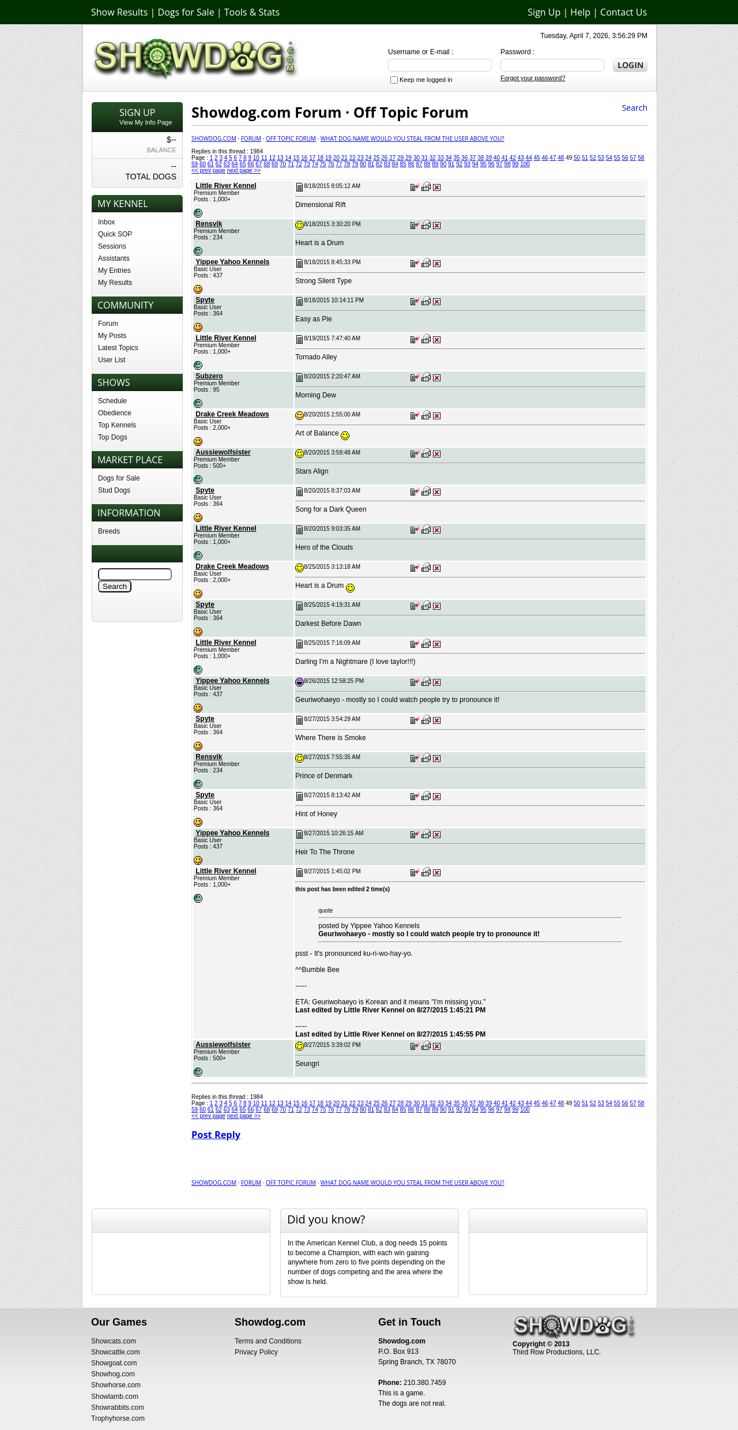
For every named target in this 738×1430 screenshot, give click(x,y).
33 (441, 158)
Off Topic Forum (291, 138)
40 (497, 158)
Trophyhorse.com (118, 1418)
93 (467, 164)
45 (537, 158)
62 (219, 164)
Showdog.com (213, 138)
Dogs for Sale (186, 12)
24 (368, 158)
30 (416, 158)
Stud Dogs (114, 490)
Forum (108, 324)
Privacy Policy (256, 1352)
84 (395, 164)
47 (552, 158)
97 (499, 164)
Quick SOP (115, 234)
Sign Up (544, 12)
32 (433, 158)
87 (419, 164)
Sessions (112, 246)
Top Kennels (117, 425)
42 (513, 158)
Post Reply (215, 1134)
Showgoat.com (114, 1363)
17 (312, 158)
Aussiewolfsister (222, 452)
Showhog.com (113, 1374)
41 (505, 158)
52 (593, 158)
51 (585, 158)
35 (456, 158)
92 (459, 164)
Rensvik (208, 224)
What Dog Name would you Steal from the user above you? (412, 138)
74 (315, 164)
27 (392, 158)
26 (384, 158)
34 (449, 158)
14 (288, 158)
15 (296, 158)
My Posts (112, 336)
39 (488, 158)
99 (515, 164)
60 (202, 164)
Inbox (106, 222)
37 (472, 158)
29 (408, 158)
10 (256, 158)
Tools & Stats (252, 12)
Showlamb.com (114, 1397)
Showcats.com (113, 1341)
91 (451, 164)
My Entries (114, 271)
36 (464, 158)
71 (291, 164)
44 (529, 158)
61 (211, 164)
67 (258, 164)
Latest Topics (118, 348)
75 (323, 164)
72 (299, 164)
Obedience (114, 413)
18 (320, 158)
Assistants (114, 258)
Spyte (204, 300)
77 (339, 164)
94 (475, 164)
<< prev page (208, 170)
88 (427, 164)
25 (376, 158)
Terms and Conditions (268, 1341)
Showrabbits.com (117, 1407)
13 (280, 158)
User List (111, 360)
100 (525, 164)
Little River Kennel (225, 186)
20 (336, 158)
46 (544, 158)
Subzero (209, 376)
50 (577, 158)
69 (275, 164)
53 (601, 158)
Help (580, 12)
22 (352, 158)
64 (235, 164)
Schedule (112, 401)
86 (411, 164)
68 (266, 164)
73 (307, 164)
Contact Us (623, 12)
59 (194, 164)
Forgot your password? (533, 77)
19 (328, 158)
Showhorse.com (116, 1385)
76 (330, 164)
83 (387, 164)
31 (424, 158)
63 (227, 164)
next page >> (244, 170)
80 (363, 164)
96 (491, 164)
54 (609, 158)
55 (617, 158)
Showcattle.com (115, 1352)
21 (344, 158)
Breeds (109, 531)
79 (355, 164)
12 (272, 158)
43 (521, 158)
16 (304, 158)
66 (250, 164)
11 (264, 158)
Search (634, 107)
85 (403, 164)
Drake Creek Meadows (232, 414)
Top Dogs (112, 437)
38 (480, 158)
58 (641, 158)
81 (371, 164)
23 (360, 158)
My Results (115, 283)
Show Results (119, 12)
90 (443, 164)
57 (633, 158)
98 (507, 164)
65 (242, 164)
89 (435, 164)
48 (561, 158)
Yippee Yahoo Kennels (232, 262)
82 (379, 164)
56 (625, 158)
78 (347, 164)
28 (400, 158)
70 (283, 164)
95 (483, 164)
